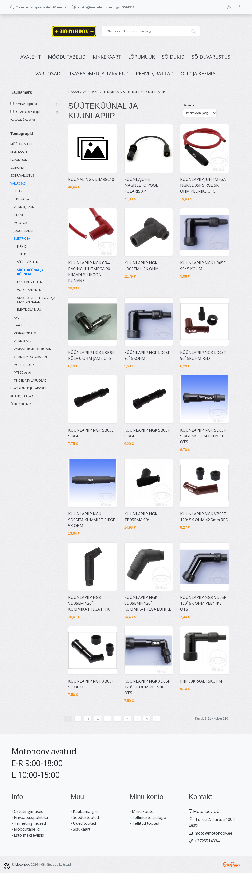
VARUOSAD (47, 73)
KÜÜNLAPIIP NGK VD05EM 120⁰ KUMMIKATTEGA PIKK (89, 603)
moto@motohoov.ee (213, 833)
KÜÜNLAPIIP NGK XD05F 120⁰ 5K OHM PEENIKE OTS (147, 687)
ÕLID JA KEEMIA (198, 73)
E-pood (73, 92)
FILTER (18, 191)
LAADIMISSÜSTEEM (30, 282)
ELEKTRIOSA (22, 238)
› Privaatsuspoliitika (30, 817)
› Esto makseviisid (28, 835)
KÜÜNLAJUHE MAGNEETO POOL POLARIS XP (141, 185)
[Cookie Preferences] (6, 866)
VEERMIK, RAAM (24, 207)
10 (156, 719)
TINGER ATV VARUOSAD (30, 380)
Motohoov (22, 864)
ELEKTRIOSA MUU (29, 309)
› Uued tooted (83, 823)
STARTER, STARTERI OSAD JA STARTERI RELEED (36, 300)
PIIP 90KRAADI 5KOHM (201, 681)
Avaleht (30, 56)
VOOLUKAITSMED (29, 290)
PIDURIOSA (21, 199)
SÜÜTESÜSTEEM (28, 262)
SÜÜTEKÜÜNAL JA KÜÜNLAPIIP (30, 272)
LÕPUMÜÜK (141, 56)
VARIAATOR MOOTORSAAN (32, 349)
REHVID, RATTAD (154, 73)
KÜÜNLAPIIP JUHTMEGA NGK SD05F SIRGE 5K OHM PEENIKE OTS (203, 185)
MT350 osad (22, 372)
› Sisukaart (80, 829)
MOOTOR (20, 223)
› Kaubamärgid (84, 811)
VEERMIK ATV (22, 341)
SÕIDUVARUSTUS (211, 56)
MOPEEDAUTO (24, 365)
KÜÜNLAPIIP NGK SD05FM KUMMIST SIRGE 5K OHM (91, 519)
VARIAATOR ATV (25, 333)
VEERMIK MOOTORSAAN (30, 357)
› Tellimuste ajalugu (148, 817)
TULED (21, 254)
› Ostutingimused (27, 811)
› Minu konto (142, 811)
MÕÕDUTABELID (67, 56)
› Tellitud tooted (144, 823)
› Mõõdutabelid (26, 829)
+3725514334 (207, 841)
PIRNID (22, 246)
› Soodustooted (85, 817)
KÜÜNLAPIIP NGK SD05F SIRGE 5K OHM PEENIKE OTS (203, 436)
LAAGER (19, 325)
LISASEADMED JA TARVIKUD (98, 73)
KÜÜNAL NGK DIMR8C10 (91, 179)
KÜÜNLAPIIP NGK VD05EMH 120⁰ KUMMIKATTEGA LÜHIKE (147, 603)
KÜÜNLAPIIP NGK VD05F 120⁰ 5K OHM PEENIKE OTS (203, 603)
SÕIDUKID (173, 56)
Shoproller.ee (231, 864)
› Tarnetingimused (29, 823)
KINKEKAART (107, 56)
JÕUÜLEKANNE (24, 231)
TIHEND (19, 215)
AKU (17, 317)
